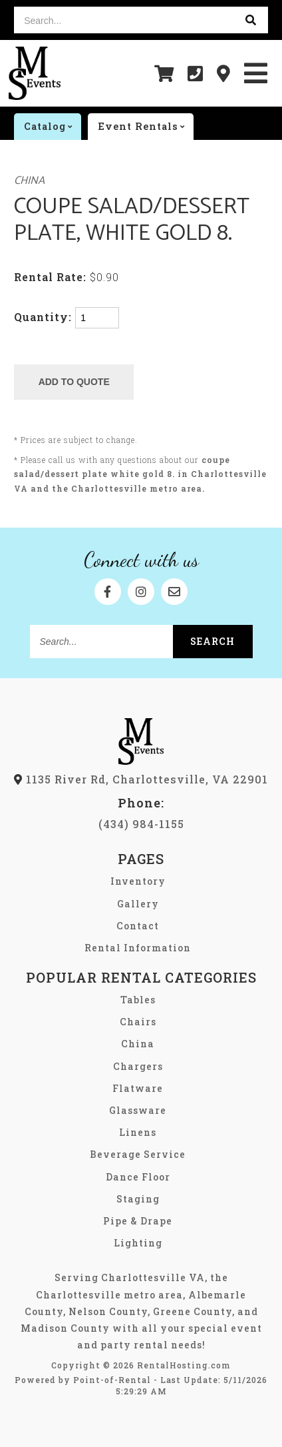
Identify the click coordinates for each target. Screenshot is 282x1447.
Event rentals (146, 126)
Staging (138, 1199)
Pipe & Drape (137, 1220)
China (29, 181)
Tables (138, 999)
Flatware (137, 1088)
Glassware (137, 1110)
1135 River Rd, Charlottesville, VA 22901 (141, 779)
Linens (137, 1132)
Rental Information (137, 947)
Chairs (138, 1021)
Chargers (138, 1066)
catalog (52, 126)
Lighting (138, 1242)
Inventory (138, 881)
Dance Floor (138, 1177)
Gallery (138, 903)
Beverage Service (138, 1154)
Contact (137, 925)
